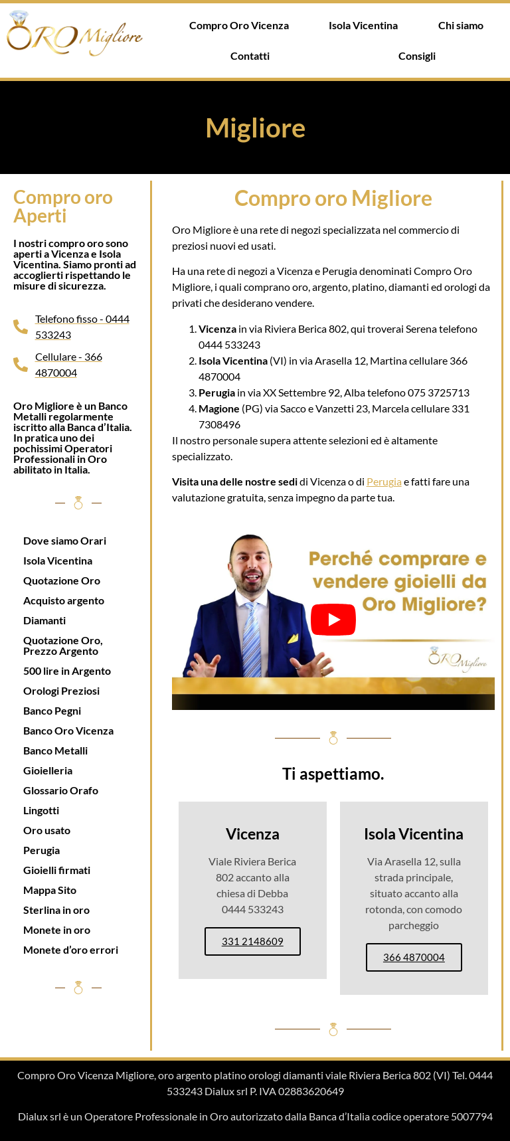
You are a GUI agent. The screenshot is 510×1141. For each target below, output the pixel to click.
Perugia (41, 849)
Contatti (250, 55)
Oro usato (46, 830)
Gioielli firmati (56, 869)
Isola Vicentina (363, 25)
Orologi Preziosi (61, 690)
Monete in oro (56, 929)
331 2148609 (253, 941)
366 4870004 (414, 957)
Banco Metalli (55, 750)
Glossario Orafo (60, 790)
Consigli (417, 55)
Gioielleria (47, 770)
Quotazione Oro (61, 580)
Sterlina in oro (56, 909)
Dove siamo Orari (64, 540)
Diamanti (44, 620)
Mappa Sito (49, 889)
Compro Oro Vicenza (239, 25)
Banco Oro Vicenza (68, 730)
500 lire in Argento (67, 670)
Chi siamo (460, 25)
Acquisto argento (63, 600)
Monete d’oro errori (70, 949)
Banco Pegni (52, 710)
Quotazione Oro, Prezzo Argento (63, 645)
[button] (253, 56)
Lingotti (41, 810)
